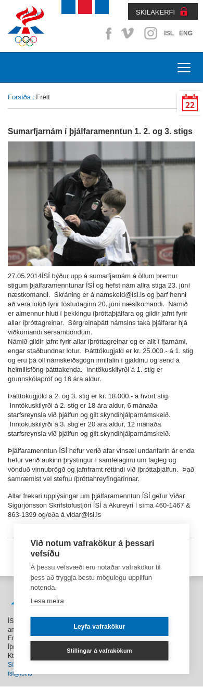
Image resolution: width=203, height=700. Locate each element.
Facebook (106, 33)
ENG (186, 33)
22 (190, 105)
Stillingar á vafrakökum (99, 650)
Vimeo (128, 33)
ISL (169, 33)
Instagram (150, 33)
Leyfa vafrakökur (99, 626)
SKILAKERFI (155, 12)
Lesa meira (47, 601)
